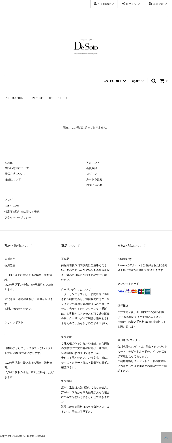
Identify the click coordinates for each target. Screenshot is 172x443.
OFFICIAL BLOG (59, 98)
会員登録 (158, 4)
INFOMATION (14, 98)
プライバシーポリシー (17, 216)
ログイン (131, 4)
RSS (6, 205)
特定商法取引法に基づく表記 (21, 211)
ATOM (15, 205)
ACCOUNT (104, 4)
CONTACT (36, 98)
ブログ (8, 199)
